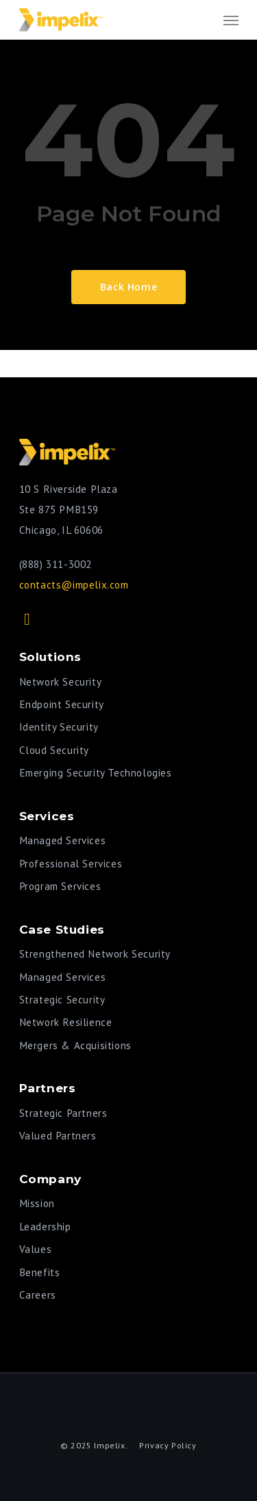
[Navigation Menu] (230, 20)
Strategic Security (62, 999)
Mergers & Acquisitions (75, 1045)
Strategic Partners (63, 1113)
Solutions (50, 656)
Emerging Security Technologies (95, 772)
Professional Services (71, 863)
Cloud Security (54, 750)
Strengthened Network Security (95, 953)
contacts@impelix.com (74, 584)
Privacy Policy (167, 1445)
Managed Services (62, 840)
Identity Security (59, 726)
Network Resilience (65, 1022)
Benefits (39, 1272)
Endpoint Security (61, 704)
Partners (47, 1088)
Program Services (60, 886)
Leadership (45, 1226)
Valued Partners (58, 1135)
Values (35, 1249)
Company (50, 1179)
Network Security (60, 681)
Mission (37, 1203)
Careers (37, 1294)
